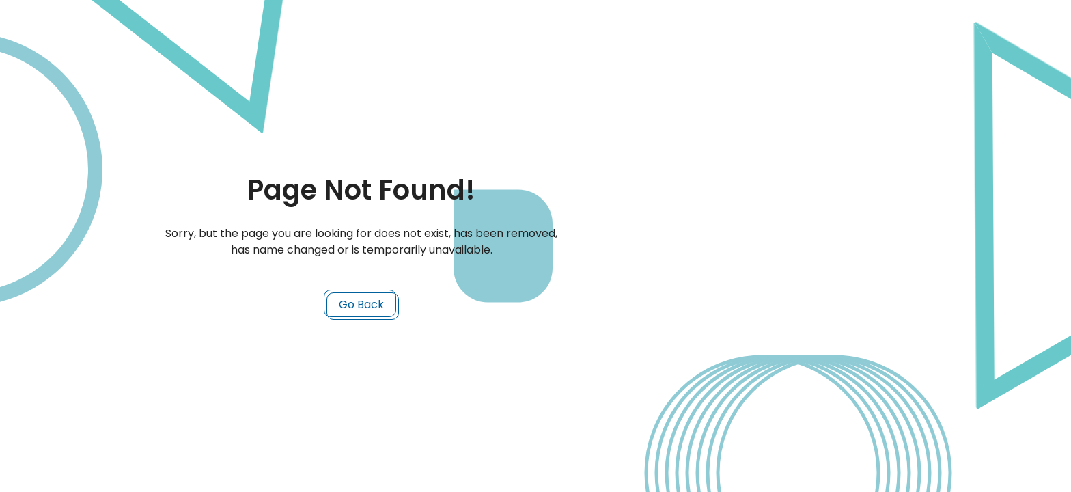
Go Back (361, 304)
